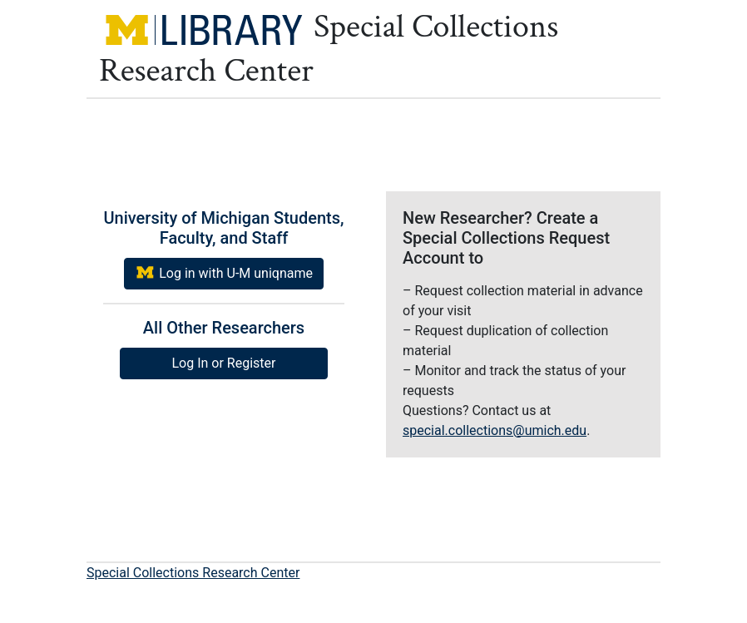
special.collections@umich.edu (494, 430)
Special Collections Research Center (193, 573)
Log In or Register (224, 363)
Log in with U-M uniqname (224, 272)
